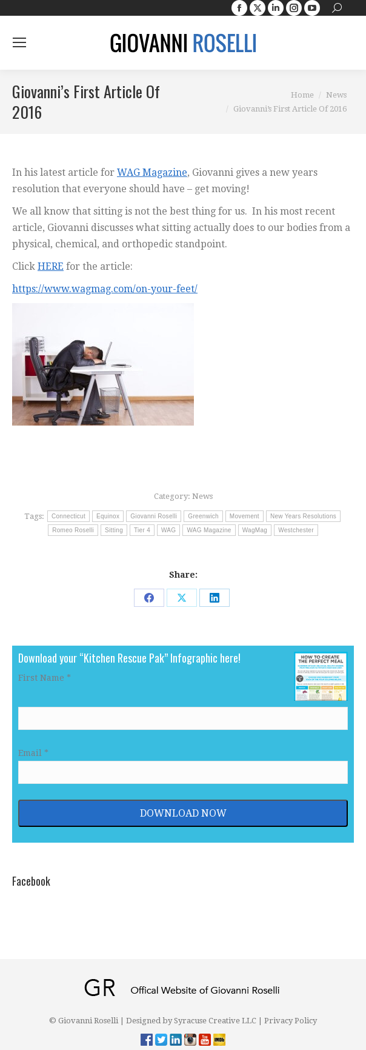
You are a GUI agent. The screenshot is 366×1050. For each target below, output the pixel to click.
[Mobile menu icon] (19, 42)
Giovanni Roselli (153, 516)
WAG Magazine (152, 172)
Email (33, 753)
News (202, 496)
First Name (44, 678)
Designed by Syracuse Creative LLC (191, 1020)
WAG (168, 530)
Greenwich (203, 516)
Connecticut (68, 516)
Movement (244, 516)
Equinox (107, 516)
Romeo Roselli (73, 530)
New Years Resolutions (303, 516)
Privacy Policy (290, 1020)
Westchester (296, 530)
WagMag (254, 530)
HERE (51, 266)
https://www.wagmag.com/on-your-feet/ (105, 289)
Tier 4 (142, 530)
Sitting (114, 530)
